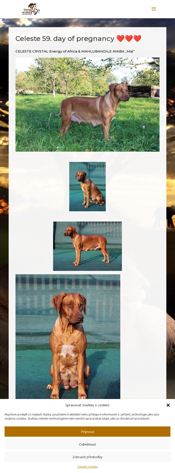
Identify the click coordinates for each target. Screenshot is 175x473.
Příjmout (87, 431)
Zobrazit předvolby (87, 457)
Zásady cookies (87, 467)
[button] (168, 405)
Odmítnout (87, 444)
